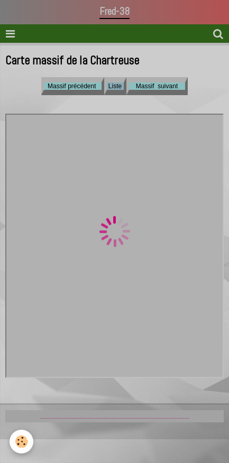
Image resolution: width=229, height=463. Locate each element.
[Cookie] (21, 441)
